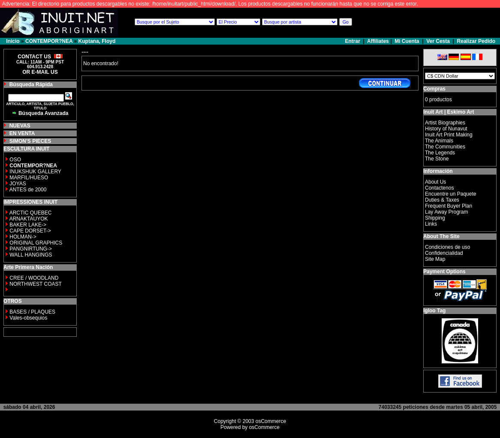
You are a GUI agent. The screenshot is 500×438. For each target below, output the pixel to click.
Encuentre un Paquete (450, 194)
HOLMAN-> (22, 237)
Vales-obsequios (28, 318)
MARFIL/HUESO (28, 178)
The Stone (437, 159)
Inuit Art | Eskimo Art (448, 112)
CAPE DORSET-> (30, 231)
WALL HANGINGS (30, 255)
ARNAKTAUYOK (28, 219)
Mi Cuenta (407, 41)
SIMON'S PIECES (30, 141)
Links (431, 224)
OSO (15, 160)
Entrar (353, 41)
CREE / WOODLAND (33, 278)
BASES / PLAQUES (32, 312)
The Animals (439, 141)
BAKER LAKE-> (27, 225)
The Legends (440, 153)
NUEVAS (19, 126)
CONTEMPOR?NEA (48, 41)
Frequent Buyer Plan (448, 206)
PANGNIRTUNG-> (30, 249)
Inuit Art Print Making (449, 135)
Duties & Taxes (442, 200)
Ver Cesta (438, 41)
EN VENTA (22, 133)
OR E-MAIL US (39, 72)
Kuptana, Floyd (97, 41)
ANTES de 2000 (28, 190)
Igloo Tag (434, 311)
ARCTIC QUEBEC (30, 213)
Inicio (12, 41)
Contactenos (439, 188)
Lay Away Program (446, 212)
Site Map (435, 259)
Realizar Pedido (476, 41)
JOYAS (17, 184)
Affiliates (378, 41)
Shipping (435, 218)
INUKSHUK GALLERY (35, 172)
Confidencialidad (444, 253)
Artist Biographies (445, 123)
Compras (434, 89)
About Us (435, 182)
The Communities (445, 147)
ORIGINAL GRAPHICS (35, 243)
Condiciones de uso (447, 247)
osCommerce (271, 421)
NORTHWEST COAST (35, 284)
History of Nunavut (446, 129)
